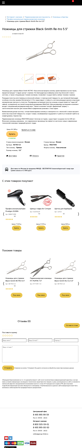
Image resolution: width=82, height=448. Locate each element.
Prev (22, 79)
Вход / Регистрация (80, 2)
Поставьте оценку (9, 332)
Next (59, 79)
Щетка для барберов (63, 209)
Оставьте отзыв (72, 325)
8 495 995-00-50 (41, 427)
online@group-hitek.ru (40, 434)
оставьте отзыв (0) (18, 33)
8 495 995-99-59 (41, 414)
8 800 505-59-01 (41, 424)
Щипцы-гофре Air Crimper (40, 209)
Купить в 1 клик (28, 130)
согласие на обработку (48, 368)
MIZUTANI (53, 145)
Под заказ (16, 295)
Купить (12, 134)
